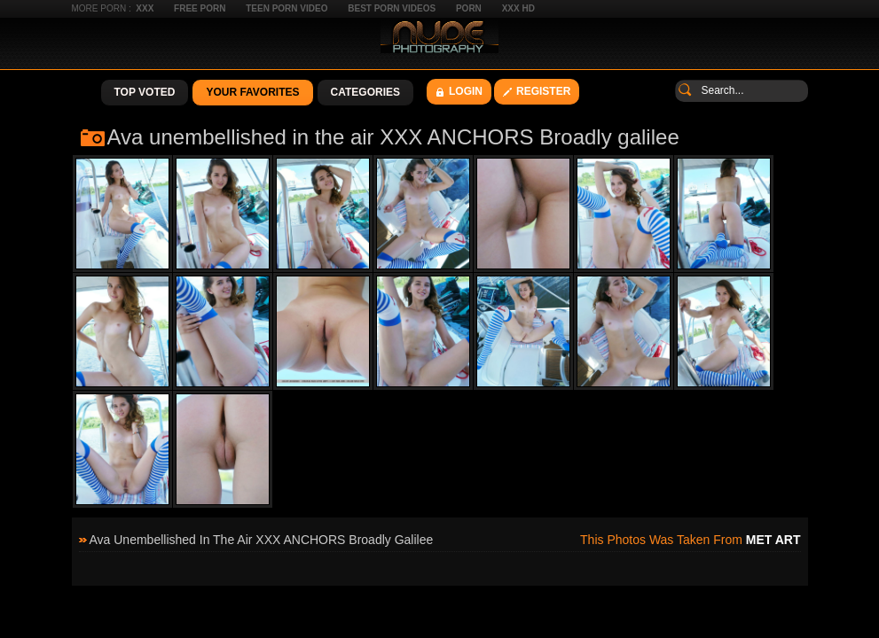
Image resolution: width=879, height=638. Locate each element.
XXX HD (518, 8)
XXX (144, 8)
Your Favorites (252, 92)
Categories (365, 92)
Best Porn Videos (392, 8)
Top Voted (145, 92)
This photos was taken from (690, 540)
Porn (469, 8)
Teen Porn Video (286, 8)
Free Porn (199, 8)
